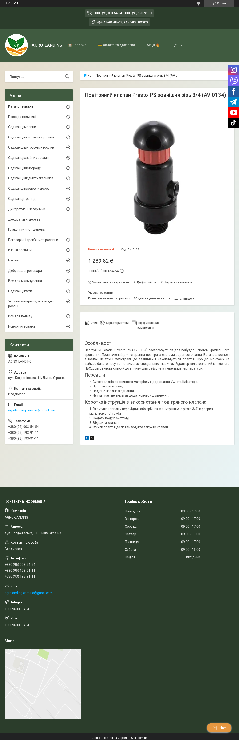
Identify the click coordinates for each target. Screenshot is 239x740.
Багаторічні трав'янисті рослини (33, 240)
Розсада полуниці (22, 117)
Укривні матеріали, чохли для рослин (31, 303)
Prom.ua (142, 738)
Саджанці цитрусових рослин (31, 147)
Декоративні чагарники (26, 209)
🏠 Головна (77, 45)
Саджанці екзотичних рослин (31, 137)
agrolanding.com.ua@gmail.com (32, 410)
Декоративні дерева (24, 219)
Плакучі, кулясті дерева (26, 229)
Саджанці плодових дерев (29, 188)
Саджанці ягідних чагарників (30, 178)
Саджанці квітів (20, 291)
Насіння (14, 260)
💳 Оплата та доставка (116, 45)
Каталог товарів (20, 106)
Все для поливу (20, 316)
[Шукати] (67, 76)
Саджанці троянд (22, 199)
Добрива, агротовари (25, 271)
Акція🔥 (153, 45)
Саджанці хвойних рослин (28, 158)
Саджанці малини (22, 127)
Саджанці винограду (24, 168)
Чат (219, 728)
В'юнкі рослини (20, 250)
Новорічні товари (21, 326)
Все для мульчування (25, 281)
